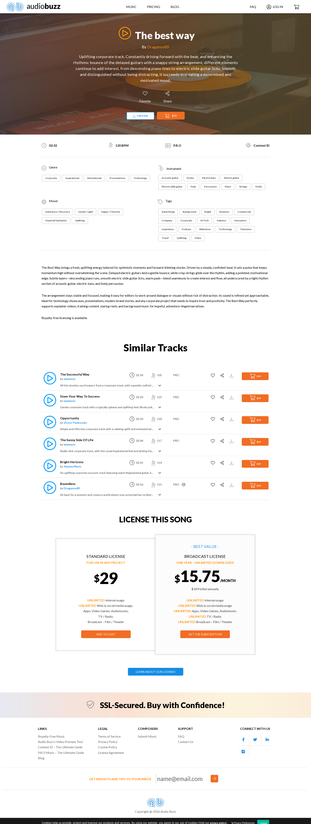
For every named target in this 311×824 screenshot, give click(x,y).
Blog (175, 7)
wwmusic (70, 378)
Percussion (210, 186)
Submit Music (147, 736)
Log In (275, 7)
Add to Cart (105, 634)
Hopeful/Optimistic (56, 220)
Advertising (168, 211)
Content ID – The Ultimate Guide (60, 747)
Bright (207, 211)
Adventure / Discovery (57, 211)
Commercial (244, 211)
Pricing (153, 7)
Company (167, 220)
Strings (243, 186)
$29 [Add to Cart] (171, 116)
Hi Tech (204, 220)
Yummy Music (72, 466)
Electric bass (209, 177)
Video (198, 237)
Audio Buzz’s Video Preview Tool (60, 742)
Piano (228, 186)
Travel (165, 237)
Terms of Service (109, 736)
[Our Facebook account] (243, 740)
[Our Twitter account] (255, 740)
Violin (258, 186)
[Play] (123, 33)
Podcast (186, 229)
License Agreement (111, 752)
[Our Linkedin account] (267, 740)
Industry (221, 220)
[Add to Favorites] (145, 97)
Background (189, 211)
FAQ (253, 7)
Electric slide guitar (172, 186)
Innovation (240, 220)
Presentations (117, 178)
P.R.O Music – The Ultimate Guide (61, 752)
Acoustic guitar (170, 177)
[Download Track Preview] (231, 375)
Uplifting (80, 220)
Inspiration (168, 229)
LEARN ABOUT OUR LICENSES (155, 671)
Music (131, 7)
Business (224, 211)
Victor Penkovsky (75, 422)
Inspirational (72, 178)
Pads (193, 186)
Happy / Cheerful (110, 211)
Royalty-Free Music (51, 736)
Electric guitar (231, 177)
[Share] (167, 97)
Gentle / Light (85, 211)
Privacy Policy (107, 742)
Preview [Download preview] (140, 115)
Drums (190, 177)
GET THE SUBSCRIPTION (205, 634)
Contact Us (185, 742)
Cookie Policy (107, 747)
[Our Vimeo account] (243, 752)
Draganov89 (158, 46)
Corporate (51, 178)
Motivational (94, 178)
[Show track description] (159, 385)
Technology (140, 178)
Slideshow (204, 229)
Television (245, 229)
